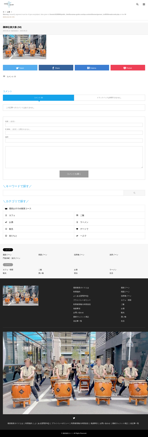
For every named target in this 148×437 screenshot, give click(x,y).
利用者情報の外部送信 (82, 304)
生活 (111, 273)
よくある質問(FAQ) (80, 296)
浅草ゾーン (114, 255)
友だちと (13, 236)
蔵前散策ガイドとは (81, 288)
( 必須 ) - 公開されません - (18, 129)
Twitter (74, 418)
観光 (11, 229)
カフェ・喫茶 (8, 270)
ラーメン (84, 222)
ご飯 (82, 215)
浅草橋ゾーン (79, 255)
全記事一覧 (77, 321)
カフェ (12, 215)
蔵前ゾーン (7, 255)
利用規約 (76, 292)
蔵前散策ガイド (68, 433)
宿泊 (75, 273)
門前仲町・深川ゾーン (11, 258)
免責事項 (76, 309)
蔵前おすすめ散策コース (20, 208)
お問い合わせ (78, 313)
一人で (83, 236)
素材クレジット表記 (81, 317)
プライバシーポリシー (82, 300)
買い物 (41, 273)
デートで (84, 229)
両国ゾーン (42, 255)
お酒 (11, 222)
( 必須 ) (10, 121)
